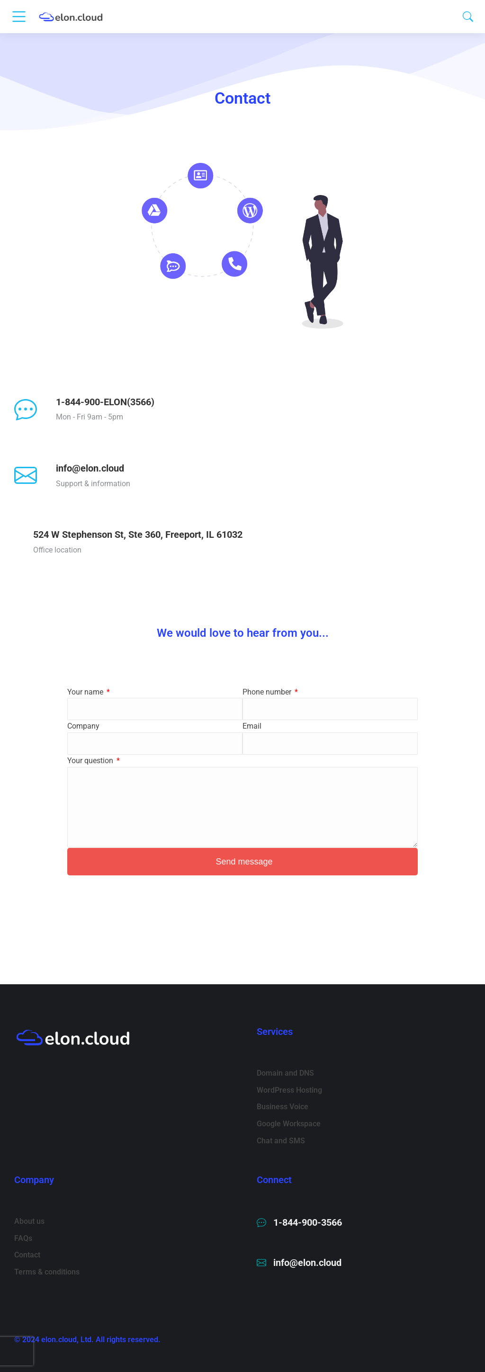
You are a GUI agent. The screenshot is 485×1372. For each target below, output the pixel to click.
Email (251, 726)
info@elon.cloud (90, 468)
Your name (86, 691)
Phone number (267, 691)
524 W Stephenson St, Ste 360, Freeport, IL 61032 (137, 534)
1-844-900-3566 (307, 1222)
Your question (91, 760)
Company (83, 726)
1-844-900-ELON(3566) (105, 402)
